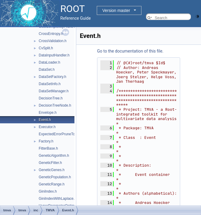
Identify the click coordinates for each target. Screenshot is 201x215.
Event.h (45, 120)
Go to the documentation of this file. (130, 51)
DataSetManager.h (53, 91)
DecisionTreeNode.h (55, 105)
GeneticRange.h (52, 184)
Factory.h (46, 141)
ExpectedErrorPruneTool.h (60, 134)
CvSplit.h (46, 48)
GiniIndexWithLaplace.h (58, 198)
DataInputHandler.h (54, 55)
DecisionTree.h (51, 98)
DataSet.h (46, 69)
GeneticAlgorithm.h (54, 155)
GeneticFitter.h (50, 163)
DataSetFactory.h (52, 77)
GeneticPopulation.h (55, 177)
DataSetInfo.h (49, 84)
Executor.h (47, 127)
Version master (116, 10)
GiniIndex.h (48, 191)
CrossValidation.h (52, 41)
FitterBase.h (48, 148)
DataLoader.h (49, 62)
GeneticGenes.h (52, 170)
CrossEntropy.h (51, 34)
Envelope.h (48, 112)
